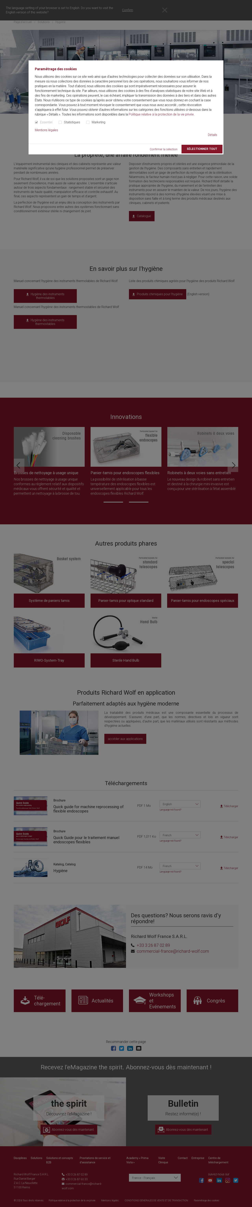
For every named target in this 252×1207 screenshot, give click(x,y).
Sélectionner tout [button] (202, 149)
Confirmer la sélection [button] (163, 149)
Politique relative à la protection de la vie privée (161, 114)
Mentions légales (46, 130)
